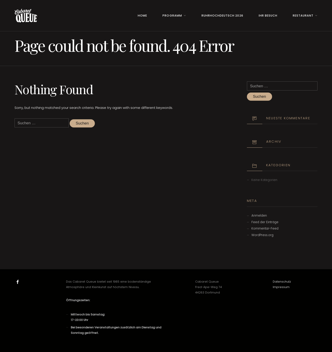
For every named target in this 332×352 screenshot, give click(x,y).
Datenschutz (282, 282)
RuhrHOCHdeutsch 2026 (222, 15)
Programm (172, 15)
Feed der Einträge (264, 222)
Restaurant (303, 15)
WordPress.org (262, 235)
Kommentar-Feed (264, 228)
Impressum (281, 287)
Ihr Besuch (268, 15)
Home (142, 15)
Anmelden (259, 215)
